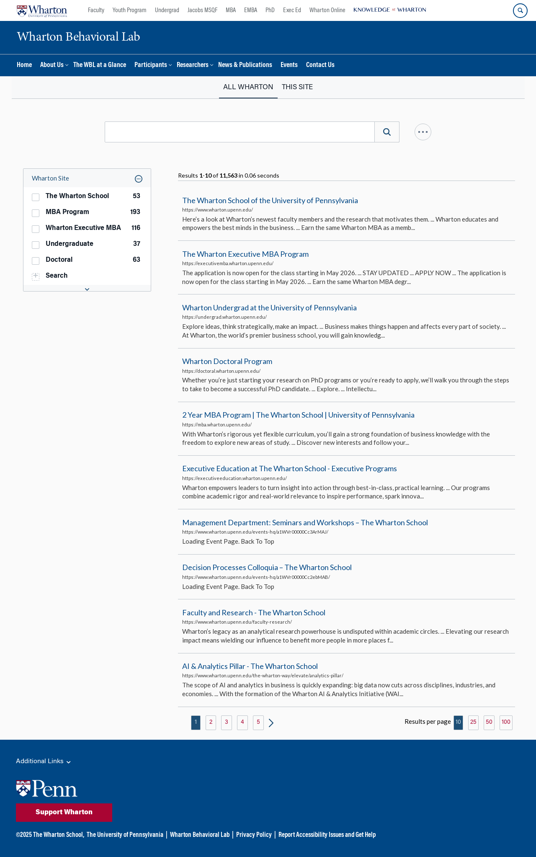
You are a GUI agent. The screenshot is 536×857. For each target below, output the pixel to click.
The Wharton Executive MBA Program (245, 253)
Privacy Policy (254, 835)
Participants (150, 65)
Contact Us (320, 65)
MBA (231, 10)
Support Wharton (64, 812)
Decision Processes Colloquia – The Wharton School (267, 567)
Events (289, 65)
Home (24, 65)
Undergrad (167, 10)
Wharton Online (327, 10)
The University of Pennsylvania (125, 835)
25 (473, 722)
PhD (270, 10)
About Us (52, 65)
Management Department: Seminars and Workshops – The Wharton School (305, 522)
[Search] (386, 131)
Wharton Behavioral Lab (199, 835)
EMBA (250, 10)
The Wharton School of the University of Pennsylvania (270, 200)
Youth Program (130, 10)
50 (489, 722)
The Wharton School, (58, 835)
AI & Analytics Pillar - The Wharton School (250, 666)
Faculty (96, 10)
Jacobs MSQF (202, 10)
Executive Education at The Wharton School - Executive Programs (289, 468)
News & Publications (245, 65)
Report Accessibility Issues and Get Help (327, 835)
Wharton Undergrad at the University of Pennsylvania (269, 307)
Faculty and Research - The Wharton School (253, 612)
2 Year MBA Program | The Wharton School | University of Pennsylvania (298, 414)
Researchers (193, 65)
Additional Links (44, 762)
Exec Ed (292, 10)
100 (506, 722)
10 (458, 722)
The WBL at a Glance (99, 65)
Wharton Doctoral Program (227, 361)
